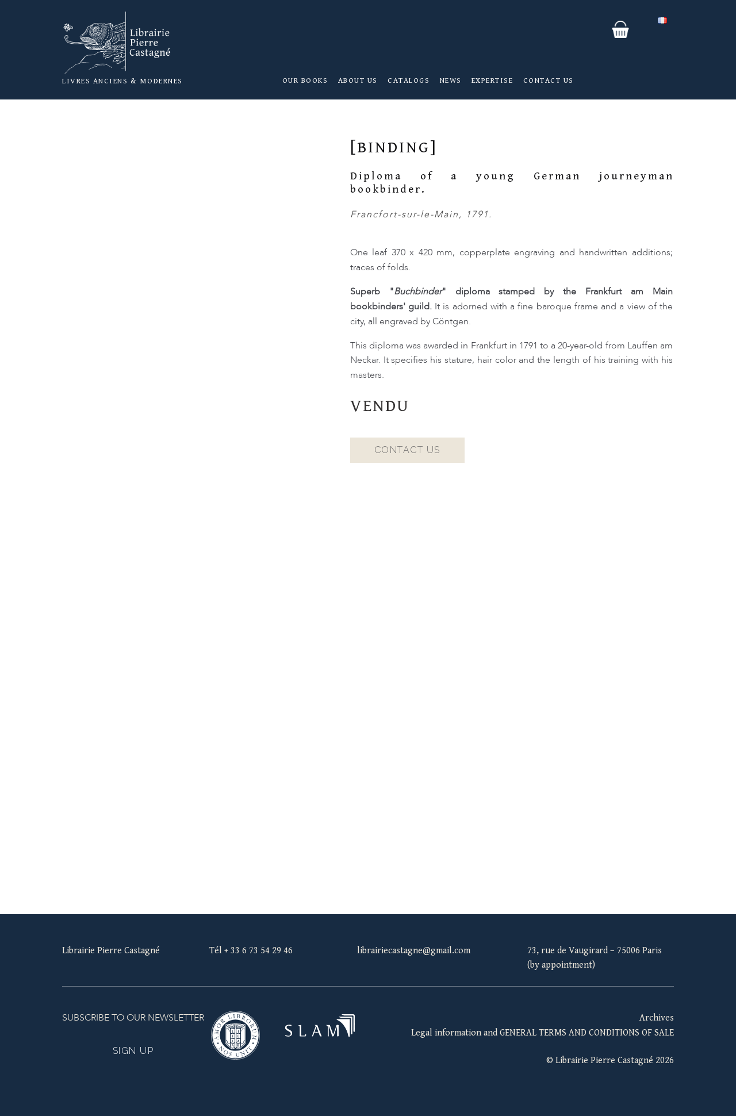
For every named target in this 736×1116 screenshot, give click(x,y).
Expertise (492, 80)
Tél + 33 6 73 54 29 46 (251, 950)
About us (358, 80)
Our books (305, 80)
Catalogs (409, 80)
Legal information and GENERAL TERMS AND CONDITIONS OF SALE (542, 1032)
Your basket (620, 29)
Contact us (548, 80)
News (451, 80)
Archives (656, 1018)
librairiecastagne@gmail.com (413, 950)
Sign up (133, 1050)
